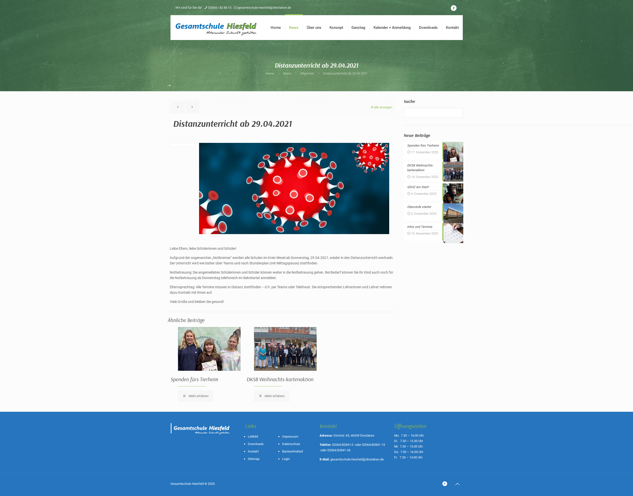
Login (286, 459)
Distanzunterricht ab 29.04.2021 (345, 73)
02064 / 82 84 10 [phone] (219, 7)
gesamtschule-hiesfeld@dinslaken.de (357, 459)
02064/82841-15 (373, 445)
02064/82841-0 (342, 445)
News (287, 73)
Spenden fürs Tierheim (194, 379)
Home (270, 73)
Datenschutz (291, 444)
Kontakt (253, 451)
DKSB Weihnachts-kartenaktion (280, 379)
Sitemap (253, 459)
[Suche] (433, 113)
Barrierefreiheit (292, 451)
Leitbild (253, 436)
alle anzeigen (381, 107)
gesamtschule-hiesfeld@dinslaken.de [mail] (264, 7)
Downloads (256, 444)
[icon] (454, 8)
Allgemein (307, 73)
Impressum (290, 436)
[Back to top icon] (457, 484)
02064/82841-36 (338, 450)
